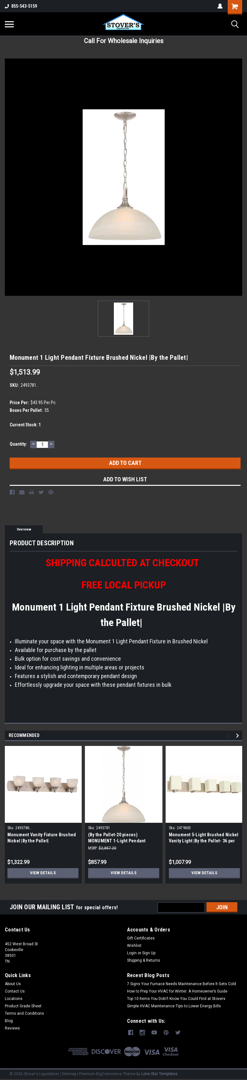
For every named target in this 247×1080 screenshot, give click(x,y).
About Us (13, 984)
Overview (24, 529)
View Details (43, 873)
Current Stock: (25, 424)
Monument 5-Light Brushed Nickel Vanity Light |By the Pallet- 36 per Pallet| (204, 840)
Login (132, 953)
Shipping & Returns (143, 960)
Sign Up (148, 953)
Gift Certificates (141, 938)
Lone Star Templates (159, 1073)
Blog (9, 1021)
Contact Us (15, 991)
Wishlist (134, 945)
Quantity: (18, 444)
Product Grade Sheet (23, 1006)
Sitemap (69, 1073)
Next (238, 735)
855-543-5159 (21, 6)
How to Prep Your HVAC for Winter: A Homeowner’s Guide (177, 991)
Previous (229, 735)
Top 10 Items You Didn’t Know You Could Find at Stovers (176, 998)
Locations (14, 998)
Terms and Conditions (24, 1013)
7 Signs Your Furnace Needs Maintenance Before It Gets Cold (181, 984)
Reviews (12, 1028)
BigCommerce (109, 1073)
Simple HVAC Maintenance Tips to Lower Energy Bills (174, 1006)
